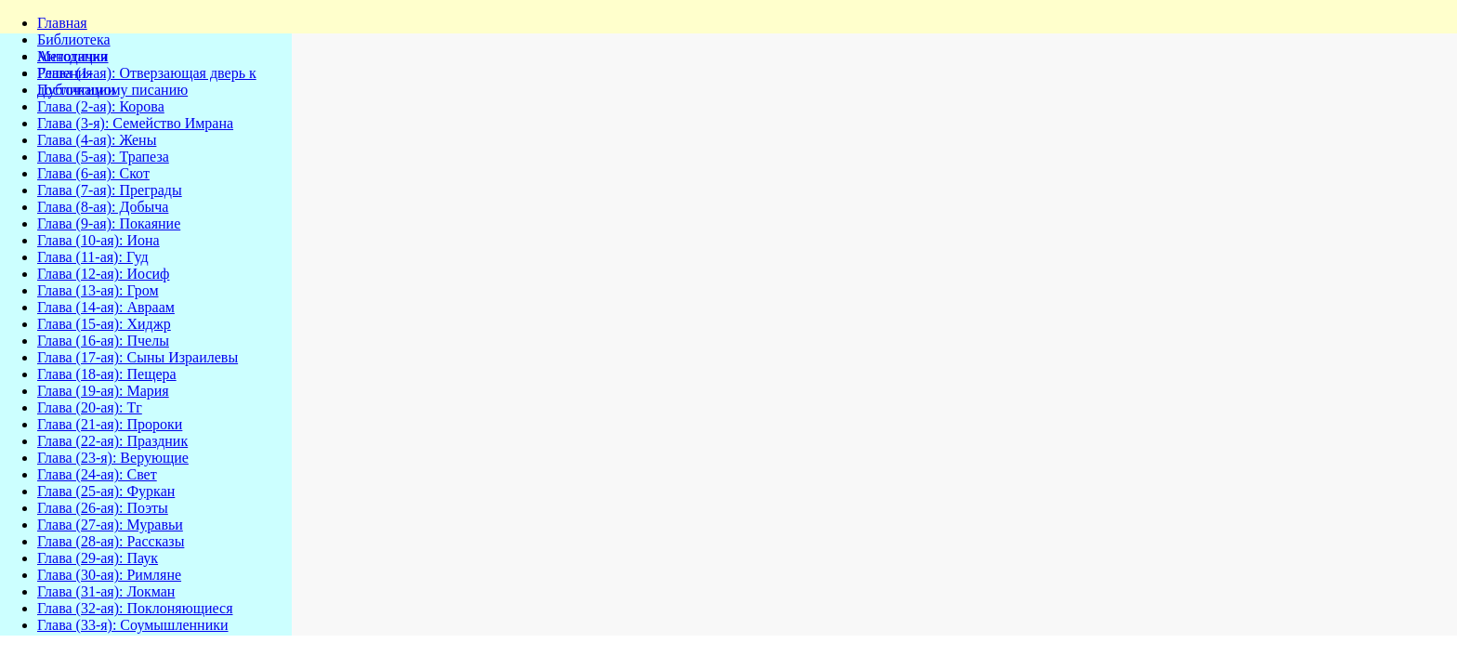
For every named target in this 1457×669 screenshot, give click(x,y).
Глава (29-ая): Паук (97, 558)
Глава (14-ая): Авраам (106, 307)
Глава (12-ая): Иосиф (103, 274)
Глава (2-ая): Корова (100, 106)
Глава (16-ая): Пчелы (103, 340)
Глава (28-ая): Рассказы (110, 541)
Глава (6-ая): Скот (93, 173)
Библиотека (74, 39)
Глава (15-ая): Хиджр (104, 324)
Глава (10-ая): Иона (98, 240)
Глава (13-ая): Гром (98, 290)
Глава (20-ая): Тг (89, 407)
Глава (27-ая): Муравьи (110, 524)
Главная (62, 23)
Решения (65, 73)
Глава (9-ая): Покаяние (108, 223)
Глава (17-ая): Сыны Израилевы (137, 357)
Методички (73, 56)
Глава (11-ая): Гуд (93, 257)
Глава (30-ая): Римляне (109, 575)
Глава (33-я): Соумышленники (133, 625)
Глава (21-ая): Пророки (109, 424)
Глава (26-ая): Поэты (102, 508)
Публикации (76, 90)
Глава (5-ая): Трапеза (103, 156)
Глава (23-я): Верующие (113, 458)
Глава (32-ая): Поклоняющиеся (135, 608)
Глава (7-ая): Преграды (109, 190)
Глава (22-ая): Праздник (112, 441)
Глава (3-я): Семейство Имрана (135, 123)
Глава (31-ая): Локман (106, 591)
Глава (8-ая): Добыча (102, 207)
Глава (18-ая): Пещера (107, 374)
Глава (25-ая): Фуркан (106, 491)
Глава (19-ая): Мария (103, 391)
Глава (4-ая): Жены (96, 140)
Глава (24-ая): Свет (97, 474)
